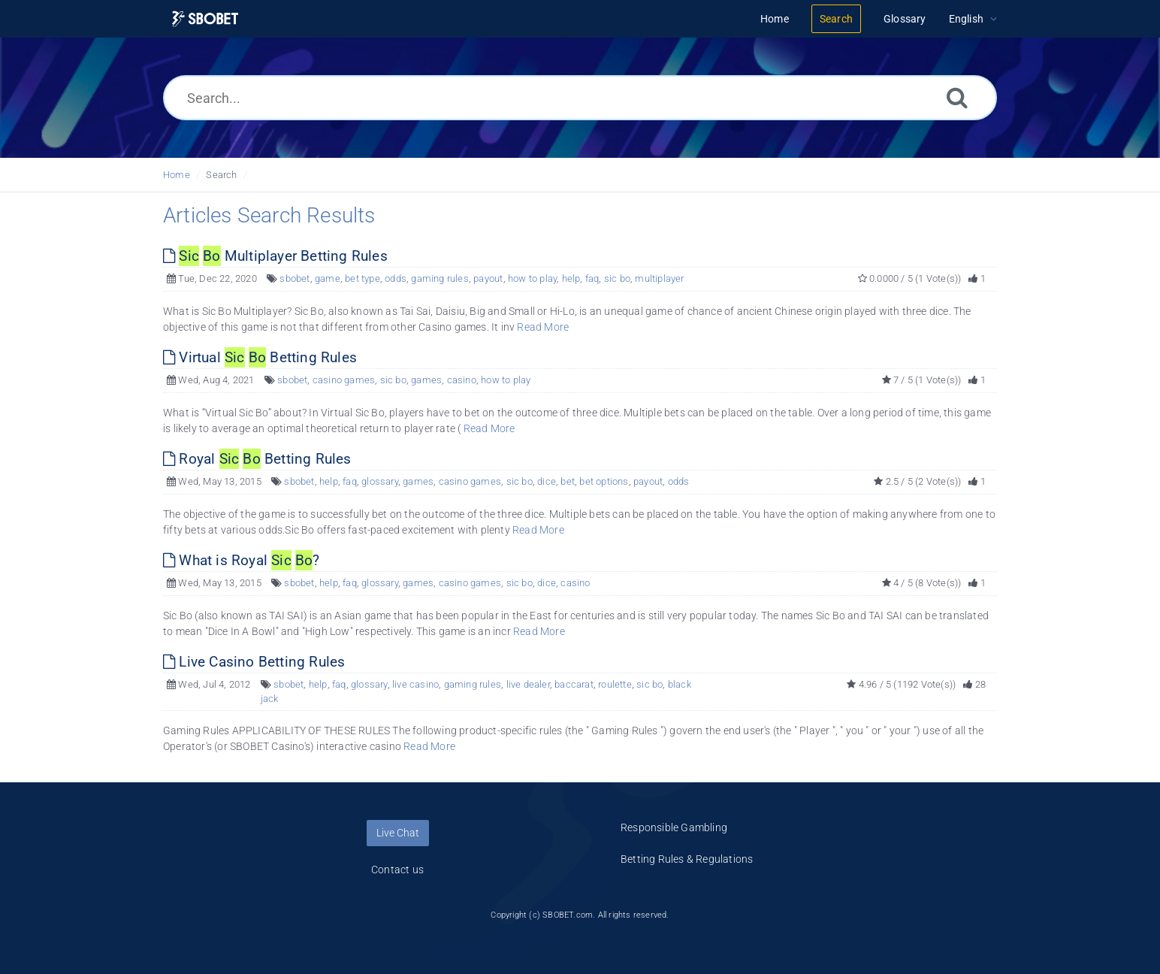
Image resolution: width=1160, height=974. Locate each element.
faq (592, 278)
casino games (344, 380)
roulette (615, 684)
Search (221, 174)
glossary (379, 481)
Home (176, 174)
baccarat (574, 684)
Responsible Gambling (674, 827)
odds (395, 278)
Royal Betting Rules (257, 458)
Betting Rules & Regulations (687, 859)
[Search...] (580, 97)
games (426, 380)
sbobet (294, 278)
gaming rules (439, 278)
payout (488, 278)
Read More (543, 327)
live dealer (528, 684)
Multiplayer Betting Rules (275, 256)
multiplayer (659, 278)
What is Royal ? (241, 560)
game (327, 278)
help (571, 278)
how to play (532, 278)
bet (567, 481)
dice (546, 481)
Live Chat (397, 833)
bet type (362, 278)
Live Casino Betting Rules (254, 661)
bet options (603, 481)
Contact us (397, 870)
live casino (415, 684)
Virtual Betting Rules (260, 357)
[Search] (957, 97)
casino (461, 380)
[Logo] (205, 19)
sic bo (617, 278)
